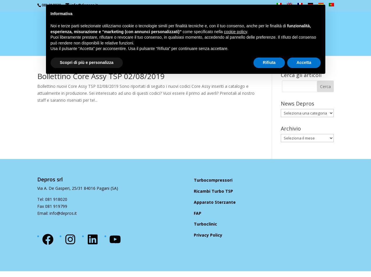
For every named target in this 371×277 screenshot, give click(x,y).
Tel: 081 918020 (52, 199)
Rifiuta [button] (269, 62)
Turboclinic (205, 224)
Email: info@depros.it (57, 213)
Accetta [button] (304, 62)
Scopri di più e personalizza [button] (86, 62)
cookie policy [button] (235, 31)
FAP (197, 213)
